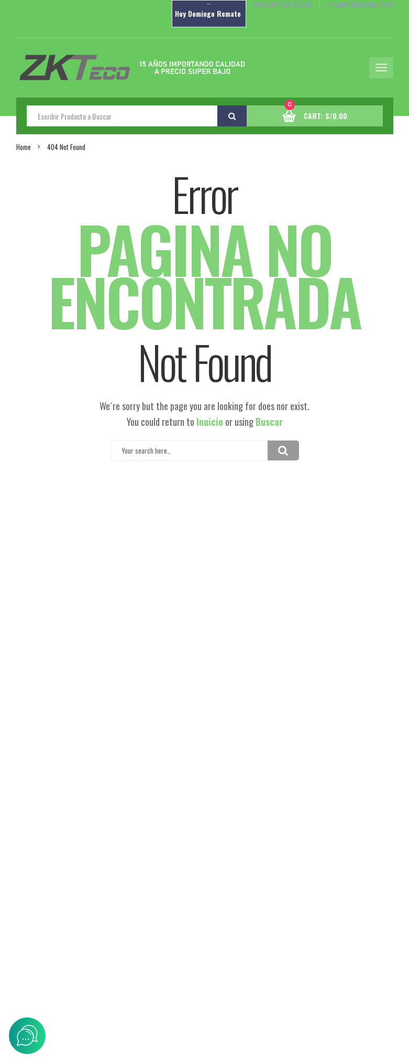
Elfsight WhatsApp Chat (360, 4)
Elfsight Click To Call (282, 4)
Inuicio (209, 421)
